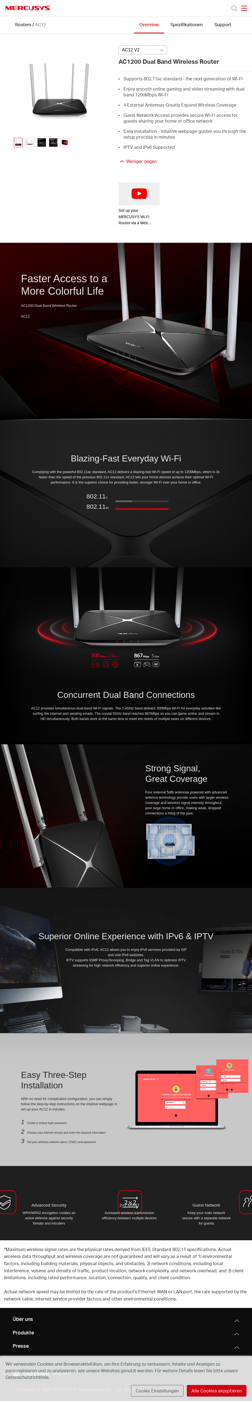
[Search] (234, 8)
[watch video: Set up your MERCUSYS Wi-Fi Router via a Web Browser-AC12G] (139, 193)
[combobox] (143, 50)
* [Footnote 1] (5, 1249)
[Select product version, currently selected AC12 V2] (143, 50)
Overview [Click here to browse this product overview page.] (149, 24)
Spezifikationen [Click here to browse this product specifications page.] (186, 24)
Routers (23, 24)
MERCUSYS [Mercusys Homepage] (28, 8)
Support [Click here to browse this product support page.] (222, 24)
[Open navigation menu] (244, 8)
